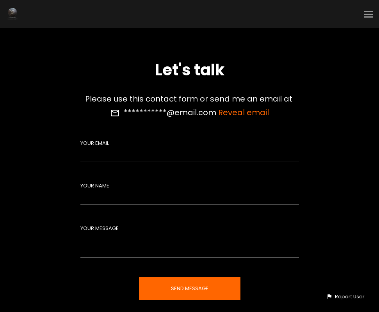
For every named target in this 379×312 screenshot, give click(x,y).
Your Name (94, 185)
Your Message (99, 228)
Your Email (94, 143)
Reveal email (243, 112)
